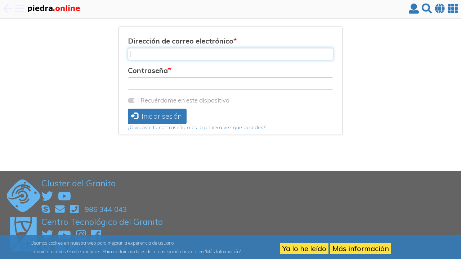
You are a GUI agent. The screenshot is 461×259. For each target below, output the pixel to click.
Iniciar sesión (156, 116)
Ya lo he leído (304, 248)
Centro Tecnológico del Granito (102, 221)
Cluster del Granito (78, 183)
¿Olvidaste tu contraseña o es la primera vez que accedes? (196, 127)
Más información (360, 248)
